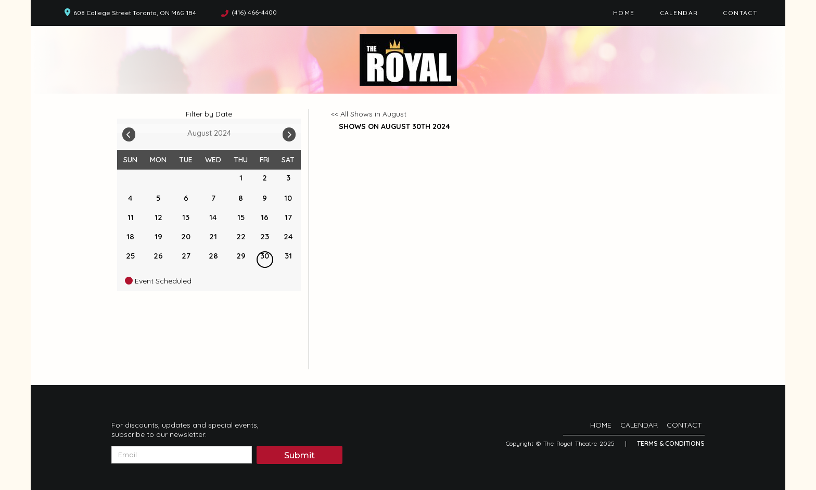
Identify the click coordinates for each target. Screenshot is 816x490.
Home (623, 13)
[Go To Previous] (128, 132)
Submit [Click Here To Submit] (299, 455)
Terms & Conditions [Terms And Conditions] (671, 443)
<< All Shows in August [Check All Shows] (368, 114)
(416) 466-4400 (254, 12)
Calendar (679, 13)
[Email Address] (181, 454)
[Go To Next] (289, 132)
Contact (740, 13)
